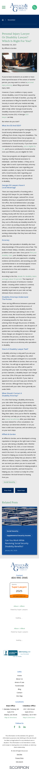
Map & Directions (10, 717)
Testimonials (19, 686)
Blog (19, 689)
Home (19, 675)
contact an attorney (12, 419)
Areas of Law (19, 682)
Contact (19, 693)
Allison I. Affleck (19, 606)
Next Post (21, 490)
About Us (19, 679)
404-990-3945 (19, 578)
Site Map (19, 696)
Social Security (9, 482)
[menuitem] (19, 754)
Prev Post (7, 490)
